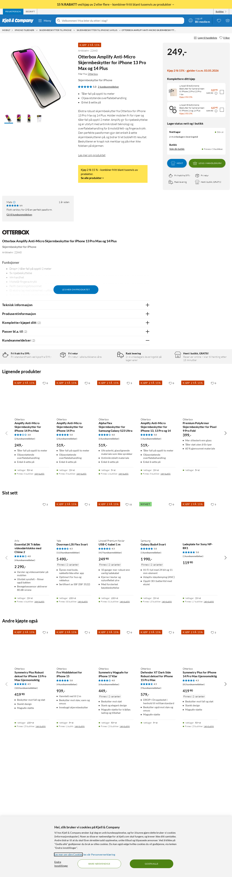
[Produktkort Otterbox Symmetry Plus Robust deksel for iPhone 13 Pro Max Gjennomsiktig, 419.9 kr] (32, 772)
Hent (177, 163)
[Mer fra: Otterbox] (15, 234)
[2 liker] (45, 630)
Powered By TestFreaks (134, 462)
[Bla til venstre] (6, 559)
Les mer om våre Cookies (68, 854)
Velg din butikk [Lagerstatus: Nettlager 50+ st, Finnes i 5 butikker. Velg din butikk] (177, 149)
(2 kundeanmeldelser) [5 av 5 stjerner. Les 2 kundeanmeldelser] (67, 565)
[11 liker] (128, 630)
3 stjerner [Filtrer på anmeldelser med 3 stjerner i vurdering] (52, 378)
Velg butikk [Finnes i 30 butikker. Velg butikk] (83, 727)
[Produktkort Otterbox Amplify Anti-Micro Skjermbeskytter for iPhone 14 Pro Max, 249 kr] (32, 523)
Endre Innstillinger (61, 863)
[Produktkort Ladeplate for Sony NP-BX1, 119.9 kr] (200, 644)
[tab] (13, 11)
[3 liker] (129, 509)
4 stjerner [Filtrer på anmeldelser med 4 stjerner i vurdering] (52, 373)
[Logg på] (199, 20)
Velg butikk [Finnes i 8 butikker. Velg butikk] (81, 599)
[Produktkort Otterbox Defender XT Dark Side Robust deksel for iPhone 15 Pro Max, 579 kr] (158, 772)
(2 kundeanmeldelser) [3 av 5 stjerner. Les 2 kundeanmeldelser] (24, 565)
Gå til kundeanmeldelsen (19, 214)
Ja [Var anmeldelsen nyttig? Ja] (137, 450)
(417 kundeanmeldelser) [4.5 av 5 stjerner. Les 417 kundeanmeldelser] (110, 678)
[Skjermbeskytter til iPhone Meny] (74, 30)
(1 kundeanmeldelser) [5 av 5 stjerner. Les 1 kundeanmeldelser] (151, 565)
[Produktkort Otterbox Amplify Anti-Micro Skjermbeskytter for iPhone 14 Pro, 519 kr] (74, 523)
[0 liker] (224, 37)
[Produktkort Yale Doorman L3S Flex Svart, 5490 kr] (74, 644)
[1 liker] (87, 630)
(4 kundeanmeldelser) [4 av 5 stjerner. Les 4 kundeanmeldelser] (24, 686)
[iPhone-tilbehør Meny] (37, 30)
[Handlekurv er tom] (227, 20)
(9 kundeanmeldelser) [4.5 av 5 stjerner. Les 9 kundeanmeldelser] (151, 814)
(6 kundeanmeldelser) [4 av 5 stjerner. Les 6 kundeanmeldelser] (109, 565)
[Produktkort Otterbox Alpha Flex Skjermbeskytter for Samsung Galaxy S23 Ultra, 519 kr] (116, 523)
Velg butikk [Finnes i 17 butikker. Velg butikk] (209, 727)
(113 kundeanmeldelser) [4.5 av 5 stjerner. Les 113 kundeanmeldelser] (68, 678)
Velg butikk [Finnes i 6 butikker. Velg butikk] (39, 599)
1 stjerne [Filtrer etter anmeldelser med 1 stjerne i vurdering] (52, 389)
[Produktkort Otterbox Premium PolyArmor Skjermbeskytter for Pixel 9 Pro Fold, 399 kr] (200, 523)
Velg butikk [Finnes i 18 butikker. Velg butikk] (167, 727)
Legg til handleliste (205, 38)
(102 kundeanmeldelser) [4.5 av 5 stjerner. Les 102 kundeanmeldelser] (26, 814)
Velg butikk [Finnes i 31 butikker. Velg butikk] (125, 727)
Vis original (73, 441)
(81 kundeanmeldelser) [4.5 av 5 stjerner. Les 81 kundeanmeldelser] (194, 810)
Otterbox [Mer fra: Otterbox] (93, 73)
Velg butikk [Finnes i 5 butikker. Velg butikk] (165, 599)
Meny (44, 20)
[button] (8, 118)
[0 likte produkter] (219, 20)
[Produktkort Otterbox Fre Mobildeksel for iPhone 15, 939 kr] (74, 772)
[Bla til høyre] (225, 559)
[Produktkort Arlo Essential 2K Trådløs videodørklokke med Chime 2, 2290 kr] (32, 644)
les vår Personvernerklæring (99, 854)
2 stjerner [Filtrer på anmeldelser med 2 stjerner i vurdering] (52, 384)
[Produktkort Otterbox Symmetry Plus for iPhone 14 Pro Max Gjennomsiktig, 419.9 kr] (200, 772)
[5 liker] (213, 630)
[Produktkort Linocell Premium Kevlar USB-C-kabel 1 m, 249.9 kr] (116, 644)
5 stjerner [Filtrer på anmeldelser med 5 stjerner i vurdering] (52, 367)
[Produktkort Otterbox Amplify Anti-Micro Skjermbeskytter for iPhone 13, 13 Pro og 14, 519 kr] (158, 523)
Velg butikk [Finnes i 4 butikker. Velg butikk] (123, 599)
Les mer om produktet (91, 155)
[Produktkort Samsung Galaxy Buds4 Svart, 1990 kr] (158, 644)
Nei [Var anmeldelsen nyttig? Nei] (144, 450)
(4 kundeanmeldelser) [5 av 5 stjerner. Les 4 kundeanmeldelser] (67, 810)
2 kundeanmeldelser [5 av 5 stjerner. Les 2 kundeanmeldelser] (108, 86)
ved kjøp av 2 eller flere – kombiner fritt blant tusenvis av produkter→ (116, 4)
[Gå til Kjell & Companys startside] (19, 20)
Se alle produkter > (92, 178)
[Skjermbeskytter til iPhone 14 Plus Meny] (120, 30)
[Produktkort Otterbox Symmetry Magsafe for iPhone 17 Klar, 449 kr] (116, 772)
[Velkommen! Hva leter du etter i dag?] (122, 20)
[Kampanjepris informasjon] (216, 93)
